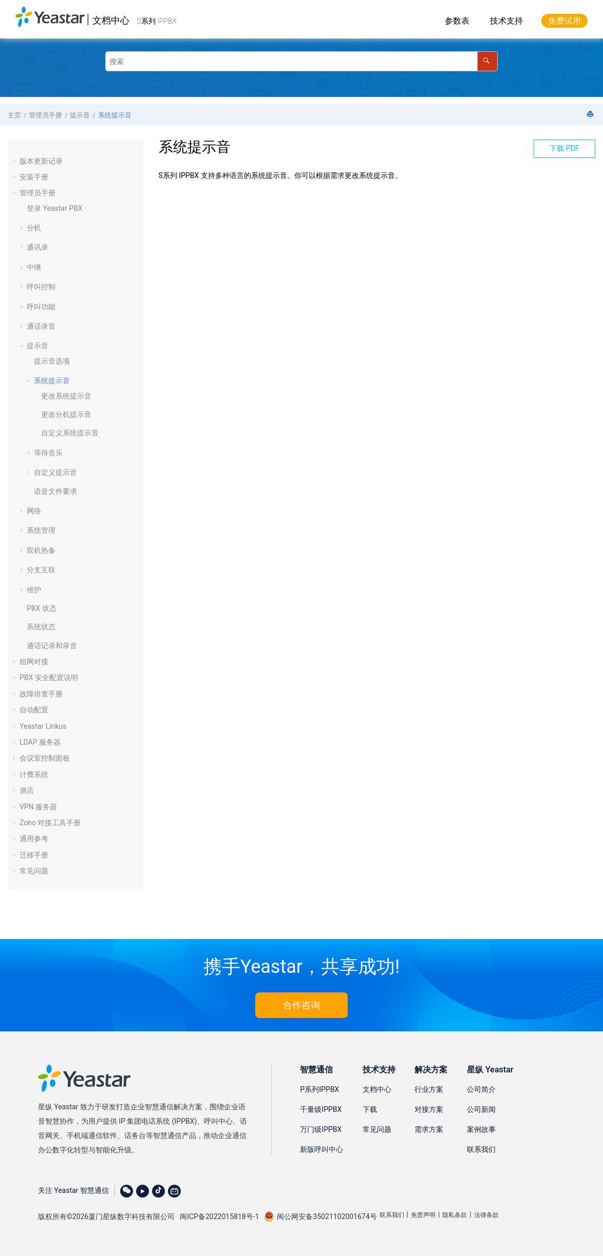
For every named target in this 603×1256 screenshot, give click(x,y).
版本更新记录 (41, 161)
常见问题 (34, 871)
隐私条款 (454, 1215)
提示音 (80, 115)
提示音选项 (52, 361)
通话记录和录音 (52, 646)
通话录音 (41, 326)
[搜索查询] (301, 61)
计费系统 (34, 774)
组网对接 (34, 661)
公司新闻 (481, 1109)
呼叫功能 (41, 307)
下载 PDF (564, 148)
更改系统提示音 (66, 396)
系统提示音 (114, 115)
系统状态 (41, 627)
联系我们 (481, 1149)
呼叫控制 (41, 287)
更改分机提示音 (66, 414)
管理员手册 (45, 115)
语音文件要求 (55, 491)
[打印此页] (591, 115)
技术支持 (506, 21)
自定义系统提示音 (70, 433)
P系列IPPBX (319, 1089)
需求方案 (428, 1129)
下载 (370, 1109)
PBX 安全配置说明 (49, 677)
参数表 (457, 21)
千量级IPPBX (321, 1109)
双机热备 (41, 550)
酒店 (27, 790)
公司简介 (481, 1089)
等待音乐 (48, 453)
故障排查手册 (41, 694)
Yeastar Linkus (43, 726)
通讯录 (37, 247)
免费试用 (564, 21)
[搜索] (487, 61)
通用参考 (34, 838)
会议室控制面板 (45, 758)
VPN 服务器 (38, 807)
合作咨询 (301, 1005)
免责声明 (423, 1215)
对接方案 (428, 1109)
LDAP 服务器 (40, 742)
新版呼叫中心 (321, 1149)
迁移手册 (34, 855)
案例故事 (481, 1129)
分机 (34, 228)
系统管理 (41, 530)
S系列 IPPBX (157, 21)
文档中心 (110, 20)
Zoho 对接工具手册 (50, 823)
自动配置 (34, 710)
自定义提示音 (55, 472)
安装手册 (34, 177)
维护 (34, 590)
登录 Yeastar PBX (54, 208)
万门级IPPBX (321, 1129)
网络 (34, 511)
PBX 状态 (41, 608)
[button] (15, 161)
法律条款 (486, 1215)
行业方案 (428, 1089)
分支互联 (41, 570)
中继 (34, 267)
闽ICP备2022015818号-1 (219, 1216)
